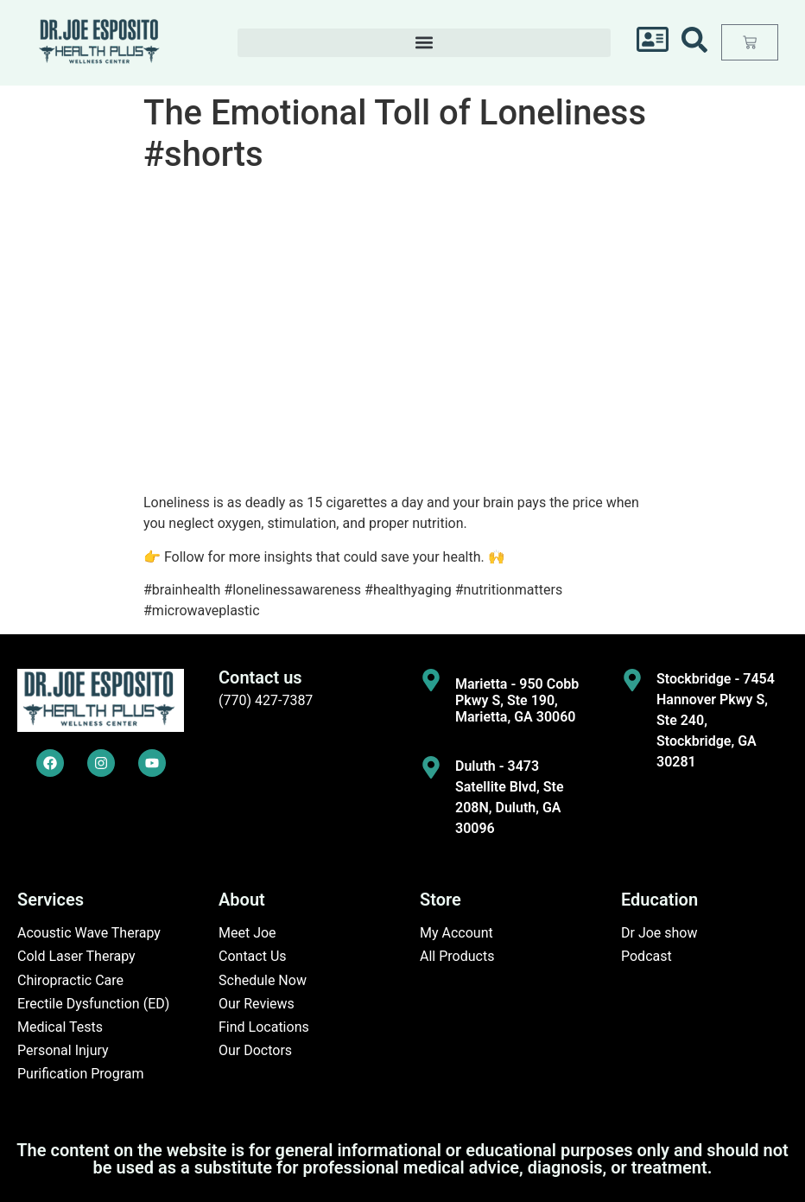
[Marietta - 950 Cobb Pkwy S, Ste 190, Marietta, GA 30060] (431, 680)
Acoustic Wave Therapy (89, 933)
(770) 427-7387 (266, 700)
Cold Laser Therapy (76, 956)
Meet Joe (247, 933)
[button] (424, 43)
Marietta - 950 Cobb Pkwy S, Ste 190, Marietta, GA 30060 (517, 700)
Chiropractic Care (70, 980)
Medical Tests (60, 1027)
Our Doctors (255, 1050)
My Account (456, 933)
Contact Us (253, 956)
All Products (457, 956)
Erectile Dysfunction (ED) (93, 1003)
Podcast (646, 956)
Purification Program (80, 1073)
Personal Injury (63, 1050)
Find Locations (264, 1027)
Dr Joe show (659, 933)
